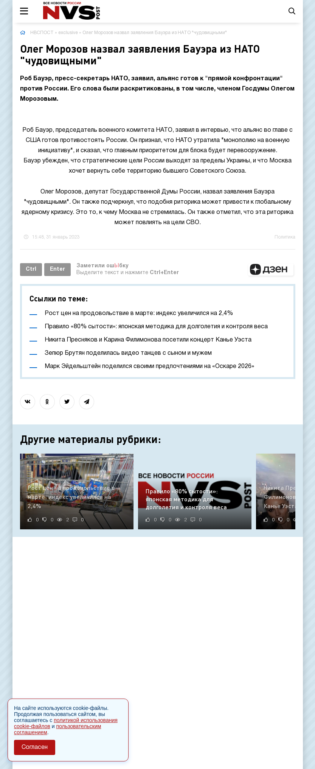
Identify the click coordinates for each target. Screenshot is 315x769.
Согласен (35, 747)
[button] (270, 270)
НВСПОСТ (42, 33)
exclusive (68, 33)
